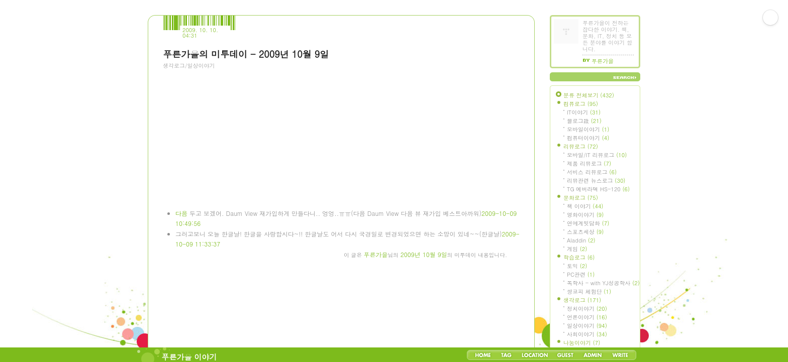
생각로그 (582, 300)
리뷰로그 (580, 146)
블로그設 (584, 121)
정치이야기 (587, 308)
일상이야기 (587, 325)
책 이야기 (585, 206)
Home (482, 355)
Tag (506, 355)
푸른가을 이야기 (189, 356)
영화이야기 (585, 214)
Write (620, 355)
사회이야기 (587, 334)
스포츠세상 (585, 231)
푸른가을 (376, 254)
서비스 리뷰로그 (592, 172)
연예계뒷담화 (588, 223)
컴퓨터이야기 (588, 138)
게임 (577, 249)
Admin (593, 355)
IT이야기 (584, 112)
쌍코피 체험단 (589, 291)
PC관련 (581, 274)
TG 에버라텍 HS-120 (598, 189)
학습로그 (579, 257)
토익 (577, 266)
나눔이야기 (581, 342)
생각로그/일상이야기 (189, 65)
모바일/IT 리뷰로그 (597, 155)
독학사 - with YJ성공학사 (603, 283)
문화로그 (580, 197)
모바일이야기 (588, 129)
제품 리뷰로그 (589, 163)
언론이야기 (587, 317)
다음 (181, 213)
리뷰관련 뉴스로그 (596, 180)
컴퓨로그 (580, 103)
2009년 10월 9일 (424, 254)
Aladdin (581, 240)
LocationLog (534, 355)
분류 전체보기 (588, 95)
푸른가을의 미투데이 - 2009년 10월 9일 (246, 54)
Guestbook (565, 355)
